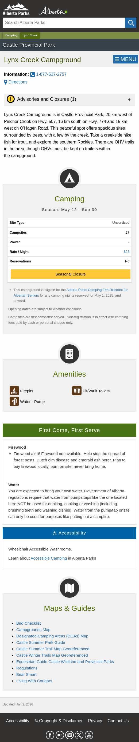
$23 (126, 252)
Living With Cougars (34, 681)
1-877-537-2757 (48, 74)
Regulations (26, 668)
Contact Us (118, 721)
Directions (16, 82)
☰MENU (125, 59)
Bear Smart (26, 674)
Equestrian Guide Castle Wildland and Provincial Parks (65, 661)
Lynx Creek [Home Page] (30, 35)
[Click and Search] (130, 23)
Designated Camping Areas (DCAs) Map (52, 636)
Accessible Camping (48, 558)
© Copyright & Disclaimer (59, 721)
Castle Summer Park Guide (40, 642)
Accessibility (17, 721)
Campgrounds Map (33, 629)
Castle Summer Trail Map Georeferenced (52, 649)
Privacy (95, 721)
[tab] (69, 99)
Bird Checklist (28, 623)
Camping (11, 35)
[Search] (64, 23)
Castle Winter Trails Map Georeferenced (52, 655)
